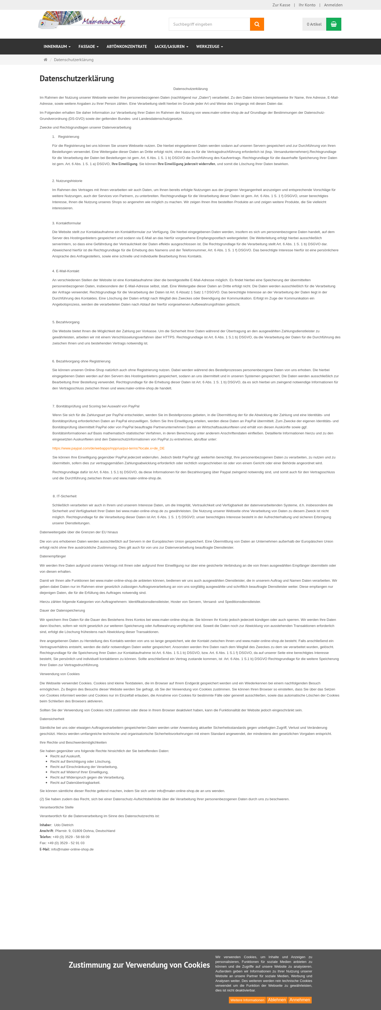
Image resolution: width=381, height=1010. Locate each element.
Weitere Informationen (247, 1000)
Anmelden (333, 4)
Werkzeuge (209, 46)
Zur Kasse (281, 4)
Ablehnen (277, 1000)
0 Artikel (314, 24)
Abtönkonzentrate (127, 46)
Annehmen (300, 1000)
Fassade (89, 46)
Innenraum (57, 46)
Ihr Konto (307, 4)
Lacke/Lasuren (171, 46)
